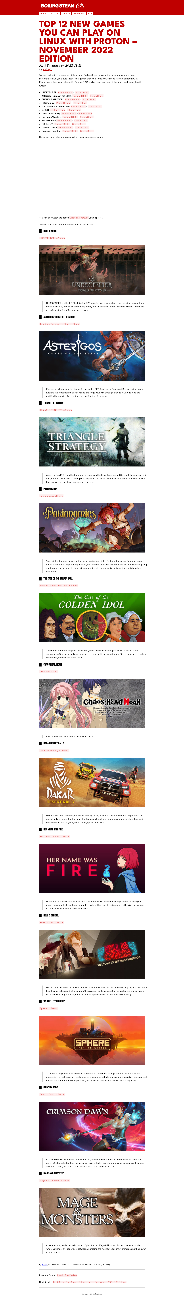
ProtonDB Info (65, 92)
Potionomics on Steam (51, 495)
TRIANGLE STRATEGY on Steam (56, 410)
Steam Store (81, 92)
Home (43, 13)
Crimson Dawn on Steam (52, 1094)
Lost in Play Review (67, 1275)
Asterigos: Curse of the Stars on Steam (59, 324)
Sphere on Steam (48, 1008)
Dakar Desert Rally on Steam (54, 750)
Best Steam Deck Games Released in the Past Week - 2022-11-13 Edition (89, 1282)
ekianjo (47, 69)
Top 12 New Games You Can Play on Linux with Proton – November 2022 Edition (88, 42)
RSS (90, 13)
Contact (66, 13)
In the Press (79, 13)
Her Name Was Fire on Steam (54, 836)
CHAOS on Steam (48, 671)
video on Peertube (79, 217)
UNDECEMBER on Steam (52, 238)
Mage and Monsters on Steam (55, 1180)
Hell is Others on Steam (51, 922)
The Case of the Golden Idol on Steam (59, 585)
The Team (54, 13)
